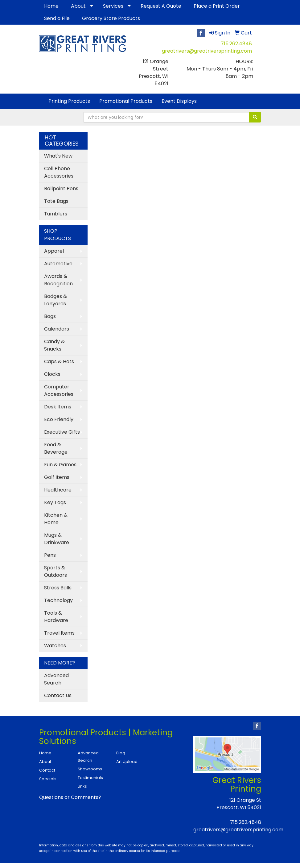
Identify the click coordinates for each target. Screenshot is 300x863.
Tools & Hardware (56, 616)
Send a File (57, 18)
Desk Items (57, 406)
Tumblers (55, 213)
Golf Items (56, 477)
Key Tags (55, 502)
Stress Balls (58, 587)
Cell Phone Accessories (58, 172)
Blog (120, 753)
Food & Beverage (56, 448)
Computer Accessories (58, 390)
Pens (50, 555)
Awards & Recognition (58, 280)
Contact (47, 770)
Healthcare (58, 489)
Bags (50, 316)
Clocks (52, 374)
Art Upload (127, 762)
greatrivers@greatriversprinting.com (207, 50)
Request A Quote (161, 6)
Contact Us (58, 695)
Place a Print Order (217, 6)
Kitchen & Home (56, 519)
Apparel (54, 251)
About (78, 6)
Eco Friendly (58, 419)
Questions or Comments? (70, 797)
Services (113, 6)
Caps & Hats (59, 361)
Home (51, 6)
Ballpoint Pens (61, 188)
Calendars (56, 328)
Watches (55, 645)
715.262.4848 (236, 43)
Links (82, 786)
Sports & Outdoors (55, 571)
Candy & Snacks (54, 345)
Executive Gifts (62, 432)
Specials (47, 779)
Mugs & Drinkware (56, 539)
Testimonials (90, 778)
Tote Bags (56, 201)
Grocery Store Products (111, 18)
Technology (58, 600)
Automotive (58, 263)
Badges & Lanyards (55, 300)
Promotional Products (125, 101)
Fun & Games (60, 464)
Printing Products (69, 101)
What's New (58, 155)
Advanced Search (56, 679)
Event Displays (179, 101)
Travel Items (59, 632)
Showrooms (90, 769)
